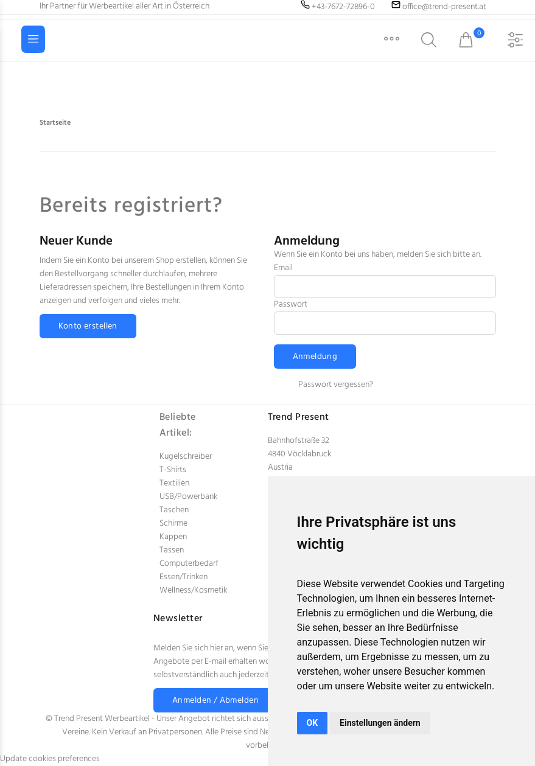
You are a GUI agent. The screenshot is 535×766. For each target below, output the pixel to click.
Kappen (173, 537)
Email (283, 268)
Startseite (55, 122)
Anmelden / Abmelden (215, 701)
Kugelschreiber (185, 457)
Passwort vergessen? (335, 385)
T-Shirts (172, 470)
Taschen (174, 510)
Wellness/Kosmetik (193, 590)
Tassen (171, 550)
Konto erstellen (87, 326)
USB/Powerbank (188, 497)
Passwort (290, 305)
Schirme (173, 524)
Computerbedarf (189, 564)
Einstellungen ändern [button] (380, 723)
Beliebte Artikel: (177, 425)
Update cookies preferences (50, 759)
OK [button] (312, 723)
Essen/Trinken (183, 577)
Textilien (174, 483)
